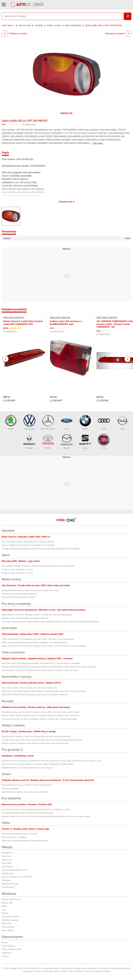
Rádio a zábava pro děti (11, 949)
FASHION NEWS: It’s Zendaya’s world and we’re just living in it (28, 768)
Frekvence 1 (7, 953)
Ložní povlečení (8, 927)
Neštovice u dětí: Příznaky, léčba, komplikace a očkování (25, 618)
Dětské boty (6, 923)
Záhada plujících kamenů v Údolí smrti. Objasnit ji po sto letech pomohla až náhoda (36, 736)
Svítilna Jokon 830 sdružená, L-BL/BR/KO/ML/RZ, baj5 (66, 322)
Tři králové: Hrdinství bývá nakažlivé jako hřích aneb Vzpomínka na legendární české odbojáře (40, 549)
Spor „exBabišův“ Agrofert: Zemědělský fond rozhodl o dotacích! (28, 542)
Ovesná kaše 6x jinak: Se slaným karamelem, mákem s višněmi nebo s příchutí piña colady (39, 719)
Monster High (7, 903)
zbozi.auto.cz (8, 25)
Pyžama (5, 913)
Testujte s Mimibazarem (11, 899)
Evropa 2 (5, 956)
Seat (85, 441)
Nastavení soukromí (84, 971)
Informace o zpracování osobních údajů (50, 971)
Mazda (66, 441)
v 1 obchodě (9, 400)
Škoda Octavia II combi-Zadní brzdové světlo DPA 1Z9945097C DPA (23, 322)
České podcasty (8, 946)
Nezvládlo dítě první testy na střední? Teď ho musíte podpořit (27, 785)
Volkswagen (29, 422)
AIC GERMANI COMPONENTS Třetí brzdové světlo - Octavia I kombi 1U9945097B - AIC (114, 324)
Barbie (4, 906)
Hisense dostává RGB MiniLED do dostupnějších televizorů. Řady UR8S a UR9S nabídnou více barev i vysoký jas (49, 667)
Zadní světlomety (73, 25)
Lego (4, 910)
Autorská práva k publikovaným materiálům (78, 968)
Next (127, 359)
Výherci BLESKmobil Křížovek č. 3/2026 (18, 597)
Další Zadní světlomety (13, 317)
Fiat (104, 441)
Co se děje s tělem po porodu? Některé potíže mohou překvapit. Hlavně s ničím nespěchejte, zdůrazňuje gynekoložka (50, 622)
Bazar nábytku (8, 930)
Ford (66, 422)
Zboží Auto (6, 880)
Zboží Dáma (7, 863)
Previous (6, 358)
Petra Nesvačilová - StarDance (14, 837)
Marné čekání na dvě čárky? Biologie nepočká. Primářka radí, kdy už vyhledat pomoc (37, 615)
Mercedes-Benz (48, 422)
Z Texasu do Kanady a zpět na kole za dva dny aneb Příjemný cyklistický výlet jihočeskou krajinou (42, 740)
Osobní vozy (7, 860)
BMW (85, 422)
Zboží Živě (6, 856)
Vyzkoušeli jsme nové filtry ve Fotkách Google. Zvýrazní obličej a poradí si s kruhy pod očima (40, 670)
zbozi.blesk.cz (7, 867)
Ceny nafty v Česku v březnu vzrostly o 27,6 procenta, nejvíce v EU (29, 688)
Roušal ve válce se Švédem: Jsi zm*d (17, 569)
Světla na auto (54, 25)
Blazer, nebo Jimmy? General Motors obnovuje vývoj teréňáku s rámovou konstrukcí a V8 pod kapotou (44, 646)
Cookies (71, 971)
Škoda (11, 422)
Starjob (5, 942)
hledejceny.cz (7, 853)
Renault (29, 441)
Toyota (48, 441)
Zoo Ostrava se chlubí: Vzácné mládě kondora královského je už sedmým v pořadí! (36, 809)
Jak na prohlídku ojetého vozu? (14, 870)
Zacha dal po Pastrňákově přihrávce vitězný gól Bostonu (25, 841)
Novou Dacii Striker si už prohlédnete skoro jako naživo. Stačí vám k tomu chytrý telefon (38, 639)
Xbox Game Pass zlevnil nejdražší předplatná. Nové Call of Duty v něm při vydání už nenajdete (41, 663)
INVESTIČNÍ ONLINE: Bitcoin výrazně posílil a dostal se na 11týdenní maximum (35, 695)
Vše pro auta (24, 25)
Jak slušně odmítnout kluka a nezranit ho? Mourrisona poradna (28, 813)
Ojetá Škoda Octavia (10, 884)
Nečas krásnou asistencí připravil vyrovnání (20, 834)
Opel (122, 422)
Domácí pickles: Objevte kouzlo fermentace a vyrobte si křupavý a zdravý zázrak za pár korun (40, 715)
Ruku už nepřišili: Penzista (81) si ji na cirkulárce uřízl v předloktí (28, 545)
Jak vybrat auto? (8, 887)
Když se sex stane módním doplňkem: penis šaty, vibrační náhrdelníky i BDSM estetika (37, 764)
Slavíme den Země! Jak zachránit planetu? (19, 594)
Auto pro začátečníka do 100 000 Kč (17, 877)
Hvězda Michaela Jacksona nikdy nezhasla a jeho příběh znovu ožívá (30, 590)
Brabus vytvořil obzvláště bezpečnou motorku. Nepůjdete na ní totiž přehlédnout (35, 642)
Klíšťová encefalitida (10, 789)
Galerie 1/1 (66, 113)
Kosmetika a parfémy (10, 916)
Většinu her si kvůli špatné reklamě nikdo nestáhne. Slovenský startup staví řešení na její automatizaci (44, 691)
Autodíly (39, 25)
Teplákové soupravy (10, 920)
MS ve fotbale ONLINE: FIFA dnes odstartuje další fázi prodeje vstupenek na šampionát (38, 566)
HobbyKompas (8, 873)
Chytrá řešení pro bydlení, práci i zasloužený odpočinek (24, 792)
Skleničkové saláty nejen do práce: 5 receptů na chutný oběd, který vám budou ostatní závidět (40, 712)
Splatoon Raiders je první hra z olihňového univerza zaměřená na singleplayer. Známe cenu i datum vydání (46, 816)
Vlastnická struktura (102, 971)
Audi (104, 422)
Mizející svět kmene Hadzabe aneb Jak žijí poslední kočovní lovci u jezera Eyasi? (35, 743)
